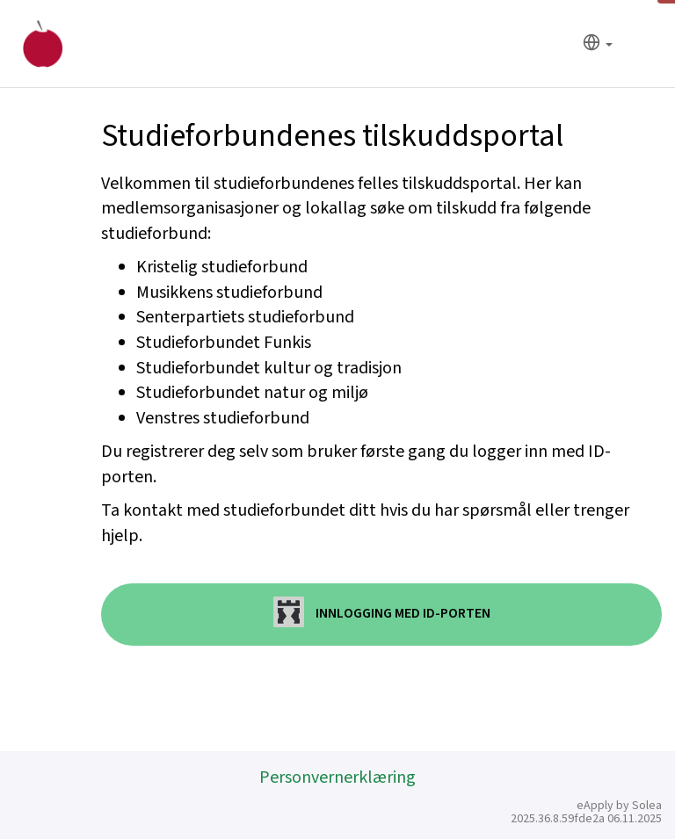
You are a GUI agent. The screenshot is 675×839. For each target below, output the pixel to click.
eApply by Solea (619, 805)
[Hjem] (42, 43)
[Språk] (597, 44)
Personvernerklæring (337, 777)
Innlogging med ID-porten (381, 612)
